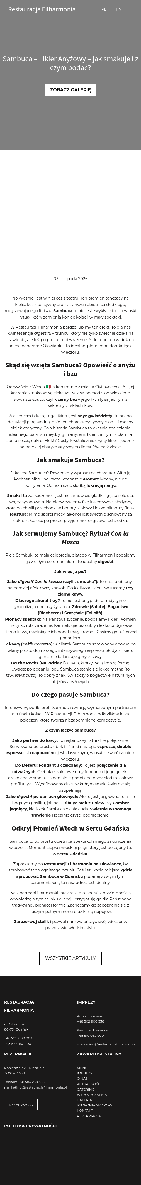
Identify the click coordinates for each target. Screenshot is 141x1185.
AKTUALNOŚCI (89, 1084)
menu (67, 911)
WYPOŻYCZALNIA (92, 1094)
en (119, 9)
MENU (82, 1068)
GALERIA (84, 1100)
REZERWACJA (21, 1105)
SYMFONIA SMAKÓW (94, 1105)
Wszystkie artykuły (70, 958)
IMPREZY (85, 1073)
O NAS (82, 1078)
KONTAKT (85, 1110)
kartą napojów (97, 911)
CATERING (85, 1089)
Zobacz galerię (70, 90)
